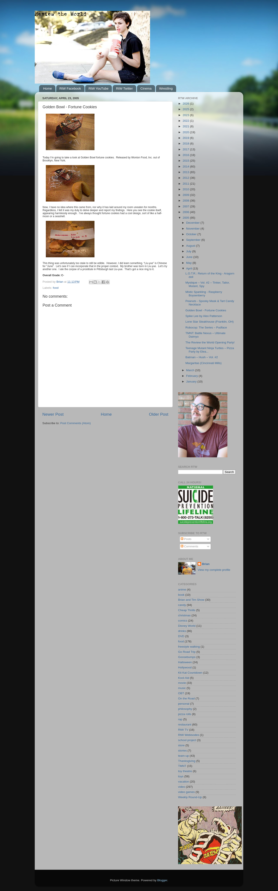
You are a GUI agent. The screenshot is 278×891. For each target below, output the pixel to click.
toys (181, 776)
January (191, 381)
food (55, 287)
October (191, 234)
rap (180, 719)
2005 (186, 217)
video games (186, 792)
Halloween (185, 662)
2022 (186, 120)
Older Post (158, 414)
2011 (186, 183)
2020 (186, 132)
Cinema (146, 88)
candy (182, 605)
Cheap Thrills (186, 610)
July (189, 251)
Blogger (162, 880)
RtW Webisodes (188, 735)
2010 (186, 189)
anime (182, 589)
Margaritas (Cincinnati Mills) (203, 363)
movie (182, 682)
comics (182, 620)
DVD (181, 636)
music (182, 688)
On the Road (186, 698)
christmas (184, 615)
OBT (181, 693)
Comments (189, 546)
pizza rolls (184, 714)
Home (47, 88)
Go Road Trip (186, 651)
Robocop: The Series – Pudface (206, 327)
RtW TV (183, 729)
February (192, 375)
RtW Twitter (124, 88)
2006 (186, 212)
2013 (186, 172)
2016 (186, 155)
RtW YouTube (98, 88)
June (189, 257)
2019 (186, 137)
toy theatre (185, 771)
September (193, 239)
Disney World (186, 625)
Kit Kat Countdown (190, 672)
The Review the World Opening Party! (210, 342)
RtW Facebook (70, 88)
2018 (186, 143)
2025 (186, 109)
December (193, 222)
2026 (186, 103)
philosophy (185, 709)
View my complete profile (214, 569)
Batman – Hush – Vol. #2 (201, 357)
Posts (186, 539)
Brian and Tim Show (191, 599)
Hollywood (185, 667)
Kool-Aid (183, 677)
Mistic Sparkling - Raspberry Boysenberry (203, 293)
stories (182, 750)
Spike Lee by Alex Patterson (203, 316)
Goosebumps (186, 657)
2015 (186, 160)
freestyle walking (189, 646)
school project (187, 740)
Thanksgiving (186, 761)
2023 (186, 115)
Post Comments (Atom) (75, 423)
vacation (183, 781)
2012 (186, 177)
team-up (183, 755)
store (181, 745)
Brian (206, 564)
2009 (186, 195)
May (189, 262)
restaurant (184, 724)
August (191, 245)
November (193, 228)
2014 (186, 166)
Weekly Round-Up (190, 797)
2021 (186, 126)
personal (183, 703)
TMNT (182, 766)
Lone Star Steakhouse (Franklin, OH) (209, 321)
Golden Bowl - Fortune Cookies (205, 310)
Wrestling (166, 88)
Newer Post (53, 414)
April (189, 268)
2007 (186, 206)
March (190, 370)
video (181, 786)
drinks (182, 631)
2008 (186, 200)
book (181, 594)
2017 (186, 149)
